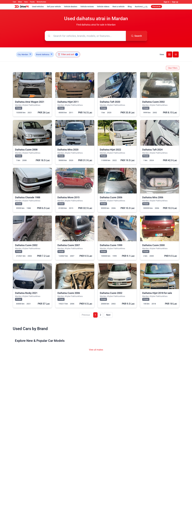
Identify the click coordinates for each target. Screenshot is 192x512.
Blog (130, 6)
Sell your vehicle (54, 6)
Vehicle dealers (70, 6)
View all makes (96, 349)
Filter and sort (68, 54)
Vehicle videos (103, 6)
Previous (86, 315)
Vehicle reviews (87, 6)
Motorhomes (41, 2)
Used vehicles (38, 6)
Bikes (20, 2)
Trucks (32, 2)
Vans (26, 2)
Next (108, 315)
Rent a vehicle (119, 6)
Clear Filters (172, 68)
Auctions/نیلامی (141, 6)
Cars (14, 2)
